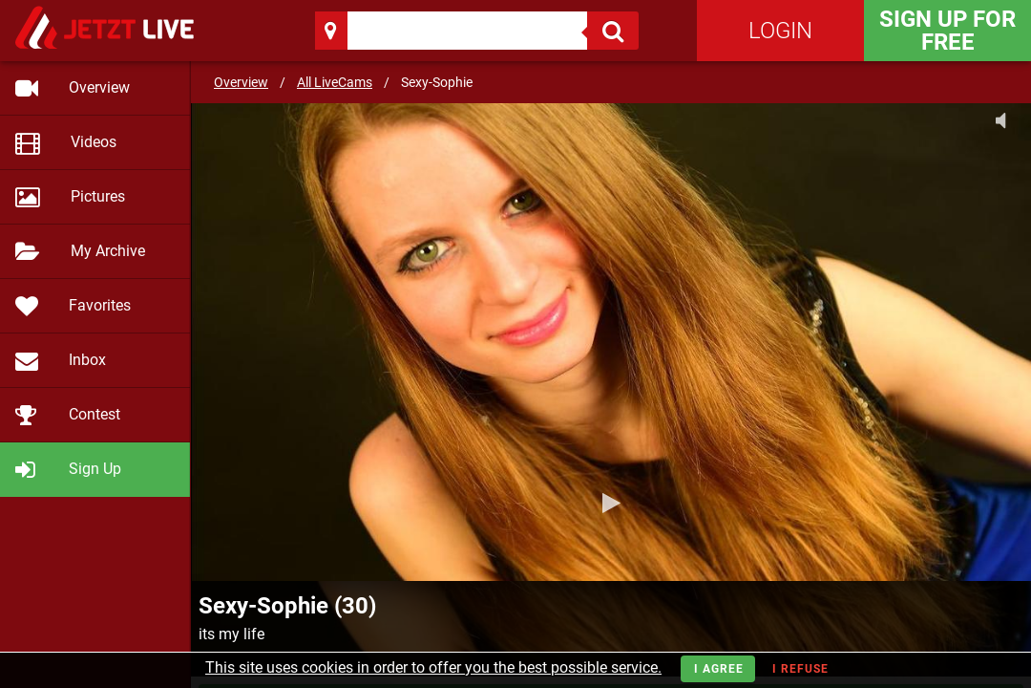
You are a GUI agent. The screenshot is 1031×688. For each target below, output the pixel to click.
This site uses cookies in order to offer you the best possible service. (433, 667)
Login (780, 30)
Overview (241, 82)
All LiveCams (334, 82)
